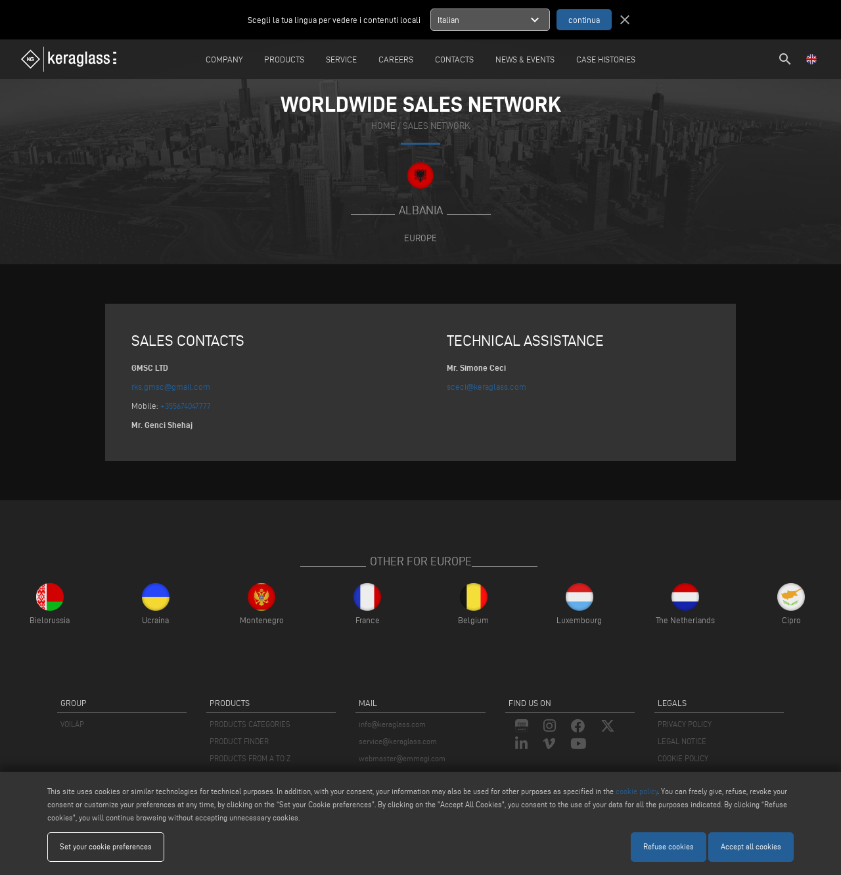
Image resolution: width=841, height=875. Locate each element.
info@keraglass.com (392, 724)
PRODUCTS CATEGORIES (250, 724)
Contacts (454, 59)
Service (341, 59)
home (383, 126)
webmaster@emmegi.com (402, 758)
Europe (420, 238)
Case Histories (605, 59)
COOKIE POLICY (683, 758)
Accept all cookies (751, 846)
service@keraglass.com (398, 741)
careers (395, 59)
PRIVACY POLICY (685, 724)
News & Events (525, 59)
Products (284, 59)
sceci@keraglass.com (486, 386)
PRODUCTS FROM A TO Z (250, 758)
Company (224, 59)
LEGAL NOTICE (682, 741)
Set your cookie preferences (106, 846)
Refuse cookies (668, 846)
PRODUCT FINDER (239, 741)
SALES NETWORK (436, 126)
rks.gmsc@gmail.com (170, 386)
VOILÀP (72, 724)
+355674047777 (185, 405)
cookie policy (637, 791)
